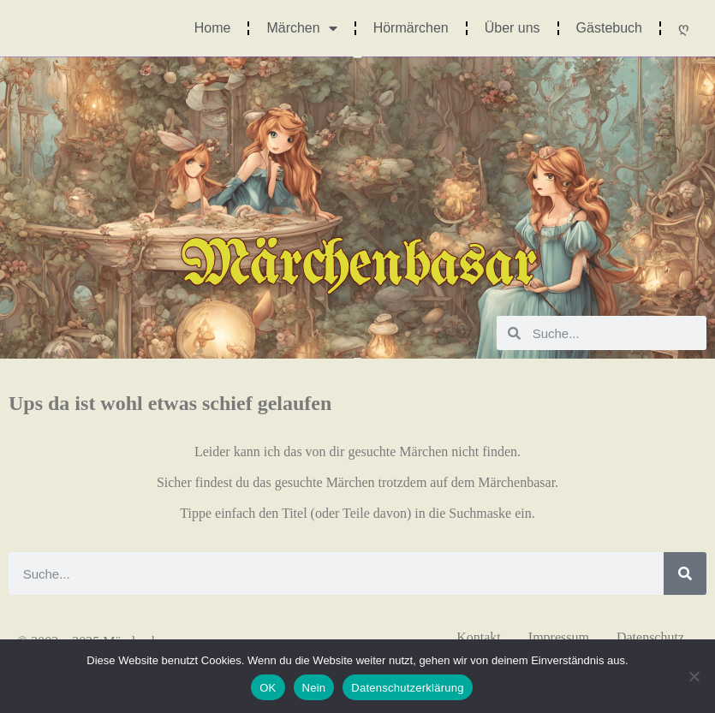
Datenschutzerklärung (407, 687)
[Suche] (685, 573)
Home (212, 28)
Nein (314, 687)
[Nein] (693, 676)
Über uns (512, 28)
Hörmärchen (411, 28)
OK (267, 687)
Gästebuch (609, 28)
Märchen (301, 28)
